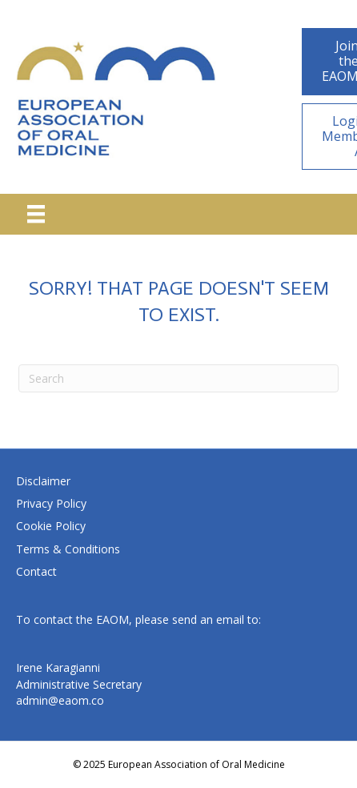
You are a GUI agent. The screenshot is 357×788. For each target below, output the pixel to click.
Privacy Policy (51, 503)
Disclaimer (43, 480)
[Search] (178, 378)
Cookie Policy (51, 525)
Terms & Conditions (68, 549)
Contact (36, 571)
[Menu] (36, 214)
